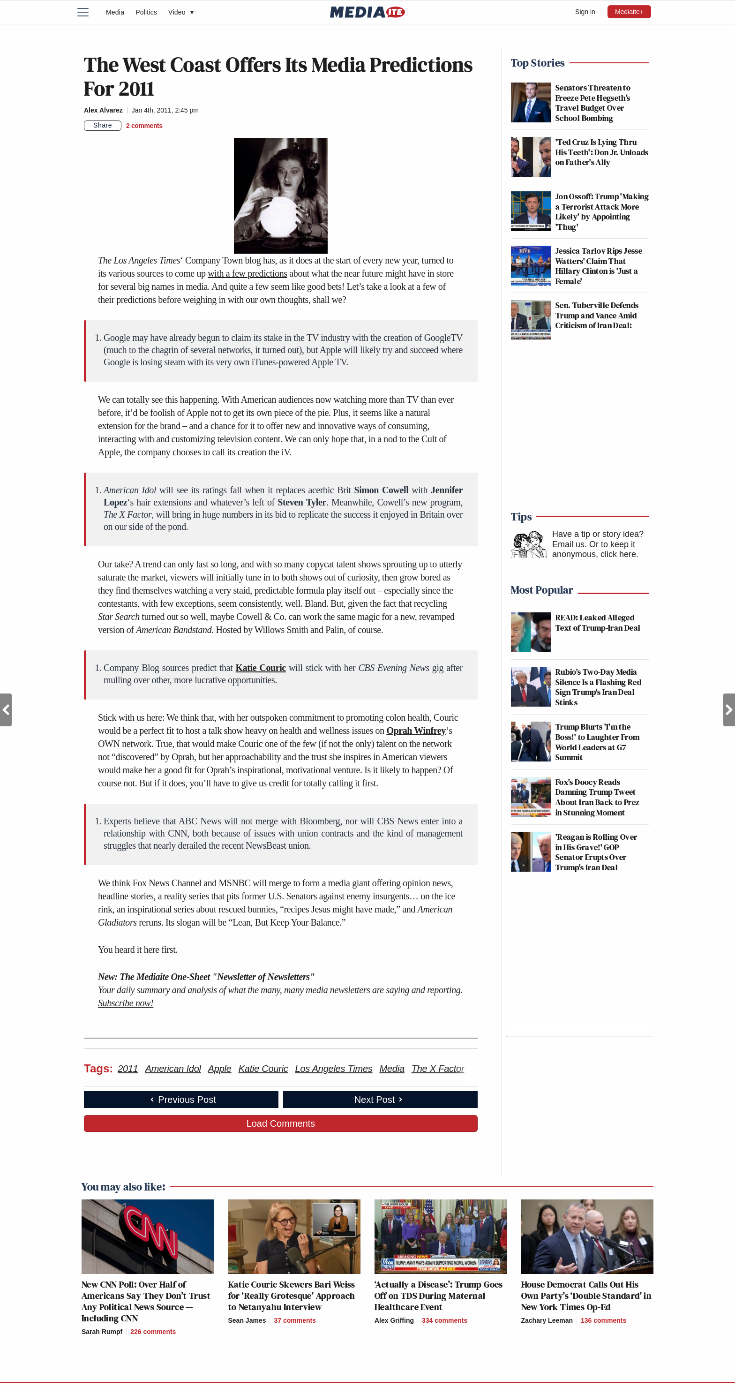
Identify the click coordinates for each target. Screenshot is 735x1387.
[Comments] (144, 125)
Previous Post (6, 710)
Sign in (585, 11)
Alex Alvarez (103, 110)
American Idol (173, 1068)
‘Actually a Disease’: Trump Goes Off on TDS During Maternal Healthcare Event (439, 1295)
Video (181, 12)
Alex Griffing (394, 1320)
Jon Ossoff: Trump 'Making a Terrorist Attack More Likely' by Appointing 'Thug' (602, 211)
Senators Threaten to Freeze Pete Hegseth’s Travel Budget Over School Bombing (592, 103)
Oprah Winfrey (416, 730)
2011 (128, 1068)
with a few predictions (247, 273)
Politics (146, 12)
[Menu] (88, 12)
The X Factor (438, 1068)
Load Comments (281, 1123)
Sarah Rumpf (102, 1331)
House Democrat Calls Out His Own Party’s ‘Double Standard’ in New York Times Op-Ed (586, 1295)
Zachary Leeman (547, 1320)
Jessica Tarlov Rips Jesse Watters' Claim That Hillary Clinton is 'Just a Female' (598, 266)
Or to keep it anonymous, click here (594, 549)
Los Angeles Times (334, 1068)
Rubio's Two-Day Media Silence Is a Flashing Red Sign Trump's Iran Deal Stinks (598, 687)
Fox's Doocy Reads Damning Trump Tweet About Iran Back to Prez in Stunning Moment (597, 797)
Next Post (729, 710)
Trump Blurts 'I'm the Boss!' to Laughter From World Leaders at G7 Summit (597, 742)
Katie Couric (261, 668)
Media (115, 12)
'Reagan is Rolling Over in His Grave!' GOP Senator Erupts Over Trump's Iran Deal (596, 852)
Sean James (247, 1320)
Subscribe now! (125, 1003)
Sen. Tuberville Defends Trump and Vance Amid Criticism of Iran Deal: (596, 315)
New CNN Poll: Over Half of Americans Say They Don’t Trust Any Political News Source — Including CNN (146, 1301)
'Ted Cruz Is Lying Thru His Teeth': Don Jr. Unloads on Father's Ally (602, 152)
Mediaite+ (629, 11)
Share (102, 125)
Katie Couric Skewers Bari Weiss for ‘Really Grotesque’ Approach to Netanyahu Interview (291, 1295)
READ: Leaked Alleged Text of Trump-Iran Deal (597, 622)
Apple (220, 1068)
